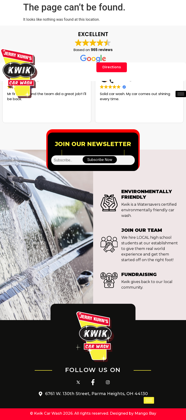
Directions (111, 67)
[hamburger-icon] (181, 95)
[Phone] (111, 82)
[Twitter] (78, 382)
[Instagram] (108, 382)
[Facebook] (93, 382)
